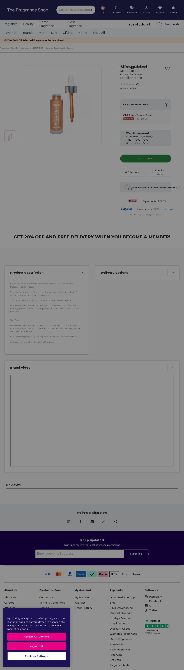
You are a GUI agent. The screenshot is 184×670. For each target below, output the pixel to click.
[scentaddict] (139, 24)
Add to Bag (145, 150)
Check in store (159, 164)
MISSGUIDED (37, 48)
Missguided (24, 48)
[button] (46, 264)
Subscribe (136, 545)
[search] (75, 10)
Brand (14, 48)
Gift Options (132, 164)
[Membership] (168, 24)
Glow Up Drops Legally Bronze (59, 48)
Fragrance (4, 48)
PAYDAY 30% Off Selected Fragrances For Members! (92, 40)
